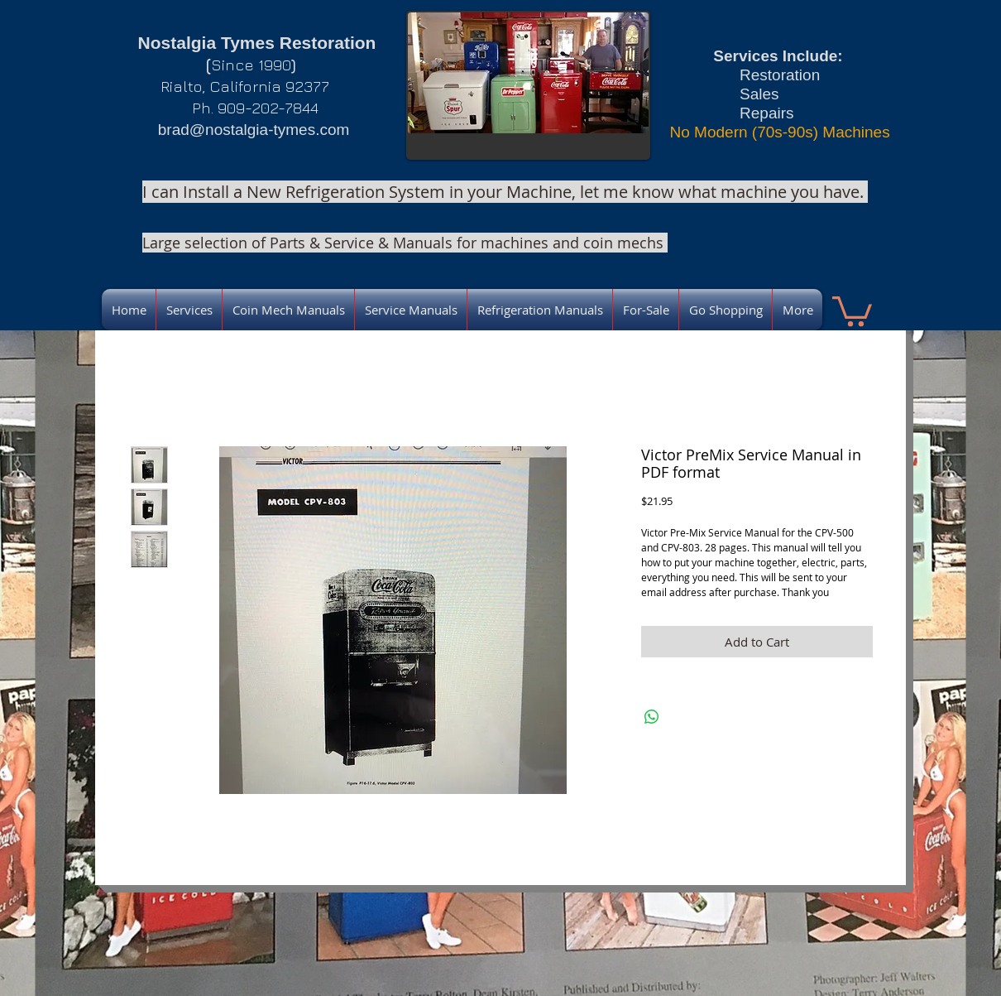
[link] (852, 309)
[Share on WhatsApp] (652, 717)
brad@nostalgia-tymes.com (254, 129)
